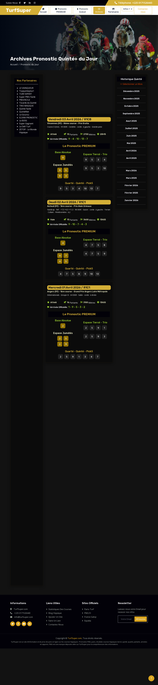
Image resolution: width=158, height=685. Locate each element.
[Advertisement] (79, 94)
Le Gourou (24, 114)
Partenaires (113, 10)
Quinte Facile (25, 108)
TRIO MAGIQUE (26, 105)
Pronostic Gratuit (82, 10)
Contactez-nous (143, 10)
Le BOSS (23, 120)
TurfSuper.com (75, 638)
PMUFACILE (24, 99)
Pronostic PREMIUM (61, 10)
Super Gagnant (26, 123)
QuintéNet (24, 111)
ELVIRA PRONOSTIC (28, 117)
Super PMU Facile (27, 97)
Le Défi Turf (24, 126)
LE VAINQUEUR (26, 88)
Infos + (126, 9)
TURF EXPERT (25, 94)
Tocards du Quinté (27, 102)
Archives (99, 10)
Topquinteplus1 (26, 91)
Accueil (43, 10)
